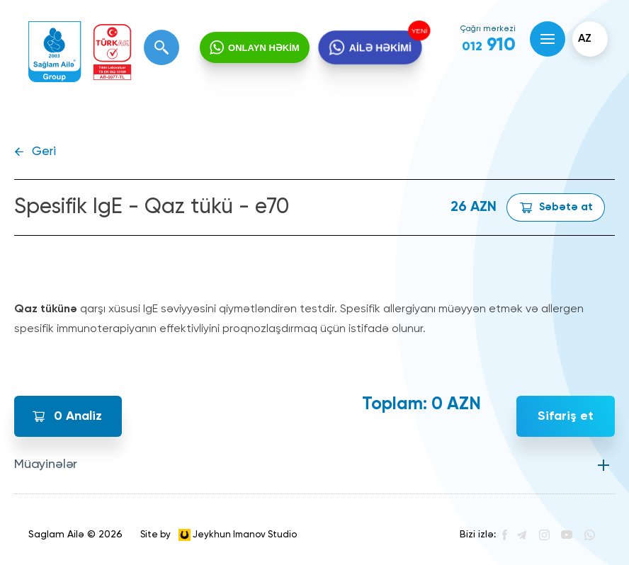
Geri (44, 152)
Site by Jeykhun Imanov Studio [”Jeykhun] (218, 535)
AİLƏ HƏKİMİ (379, 48)
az (584, 39)
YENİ (417, 31)
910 (489, 45)
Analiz (78, 416)
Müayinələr (45, 464)
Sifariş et (566, 416)
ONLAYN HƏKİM (264, 47)
